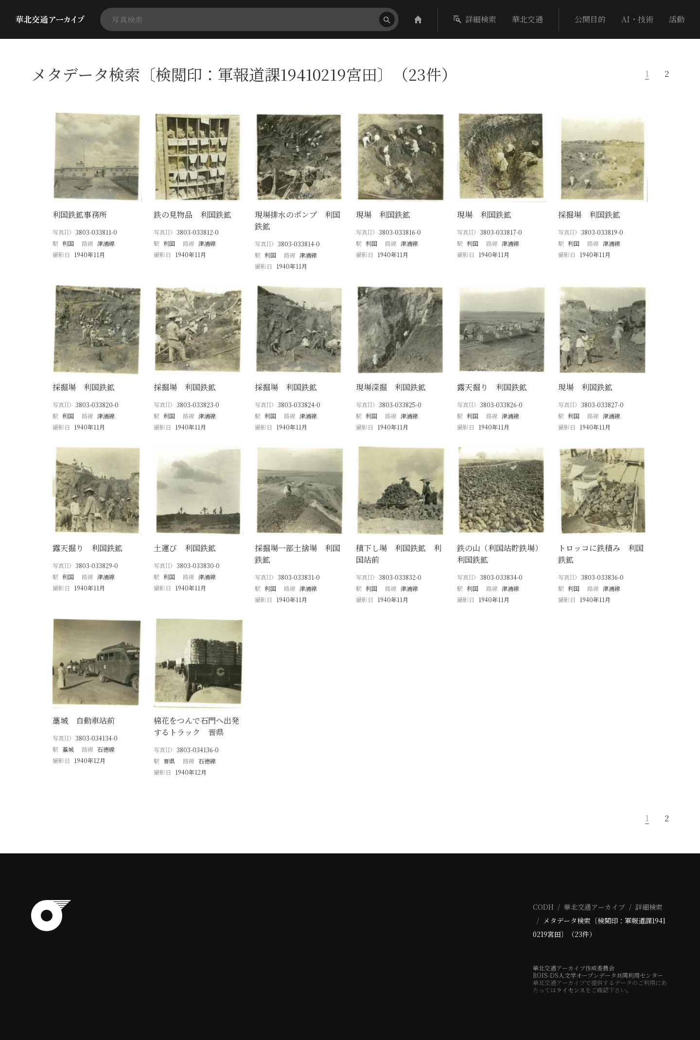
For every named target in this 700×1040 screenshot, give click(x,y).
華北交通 (527, 19)
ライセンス (570, 990)
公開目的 (590, 19)
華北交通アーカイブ (594, 907)
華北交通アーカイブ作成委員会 (573, 968)
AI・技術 (637, 19)
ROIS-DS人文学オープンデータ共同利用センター (598, 975)
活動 (676, 19)
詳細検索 (475, 19)
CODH (543, 907)
